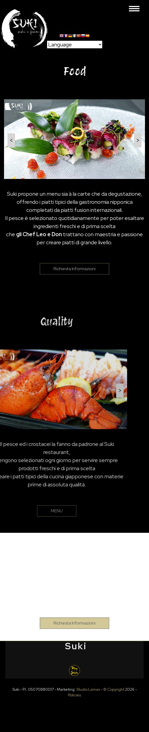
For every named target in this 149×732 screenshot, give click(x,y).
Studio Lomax (88, 689)
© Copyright (113, 689)
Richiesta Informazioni (74, 279)
